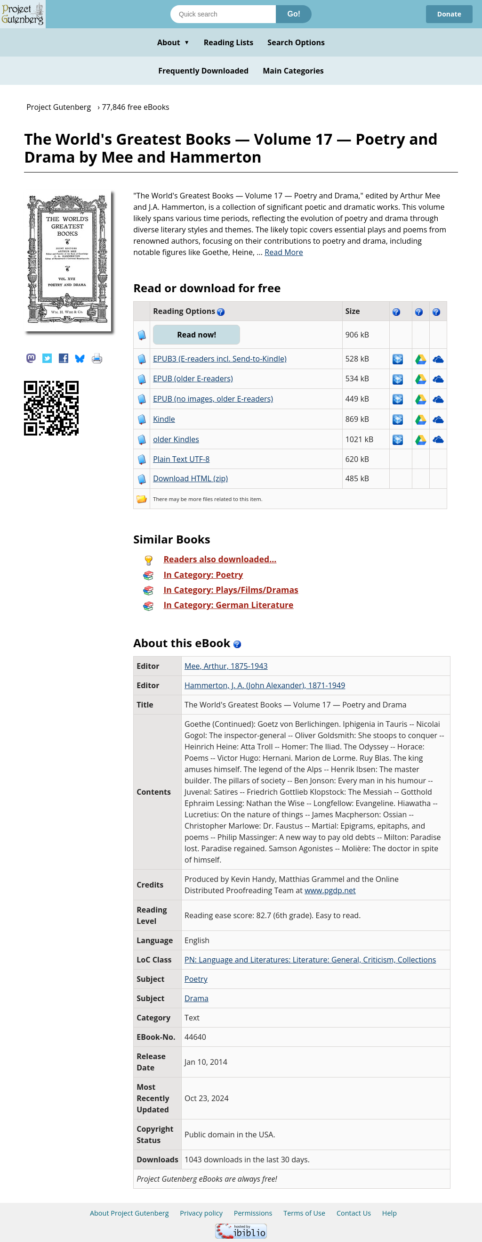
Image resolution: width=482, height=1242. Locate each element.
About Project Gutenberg (129, 1213)
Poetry (196, 979)
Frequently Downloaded (203, 71)
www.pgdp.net (330, 890)
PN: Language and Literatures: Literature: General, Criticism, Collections (310, 959)
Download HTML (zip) (190, 478)
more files (200, 498)
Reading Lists (229, 42)
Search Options (296, 42)
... (280, 252)
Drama (197, 998)
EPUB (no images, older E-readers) (213, 399)
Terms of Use (304, 1213)
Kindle (164, 419)
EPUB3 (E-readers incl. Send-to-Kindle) (220, 359)
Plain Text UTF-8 (181, 459)
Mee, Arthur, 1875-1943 (226, 666)
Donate (449, 13)
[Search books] (223, 14)
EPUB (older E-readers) (193, 378)
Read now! (196, 334)
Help (389, 1213)
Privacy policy (201, 1213)
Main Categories (293, 71)
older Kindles (176, 439)
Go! (293, 14)
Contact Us (354, 1213)
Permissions (253, 1213)
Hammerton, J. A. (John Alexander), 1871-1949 (265, 685)
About (173, 42)
